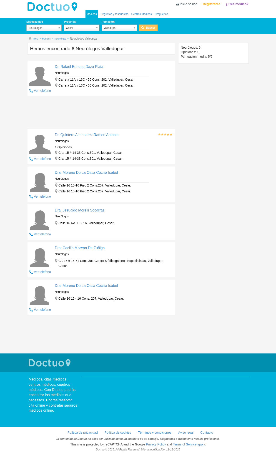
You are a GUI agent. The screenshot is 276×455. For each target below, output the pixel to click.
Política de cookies (118, 432)
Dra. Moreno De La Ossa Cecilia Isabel (86, 172)
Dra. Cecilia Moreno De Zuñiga (80, 248)
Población (108, 21)
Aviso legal (185, 432)
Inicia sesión (188, 4)
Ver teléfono (42, 90)
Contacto (206, 432)
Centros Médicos (141, 14)
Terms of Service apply (189, 444)
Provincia (70, 21)
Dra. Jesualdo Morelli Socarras (80, 210)
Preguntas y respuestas (114, 14)
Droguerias (161, 14)
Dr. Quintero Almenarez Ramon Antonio (86, 135)
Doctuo (50, 363)
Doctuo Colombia (54, 6)
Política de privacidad (83, 432)
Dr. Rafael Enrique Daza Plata (79, 67)
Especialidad (34, 21)
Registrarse (211, 4)
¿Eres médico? (237, 4)
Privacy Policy (156, 444)
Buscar (150, 27)
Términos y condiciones (154, 432)
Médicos (92, 14)
